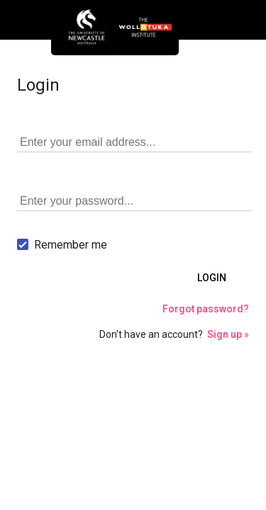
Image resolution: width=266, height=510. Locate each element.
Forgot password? (205, 308)
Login (211, 277)
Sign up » (228, 334)
